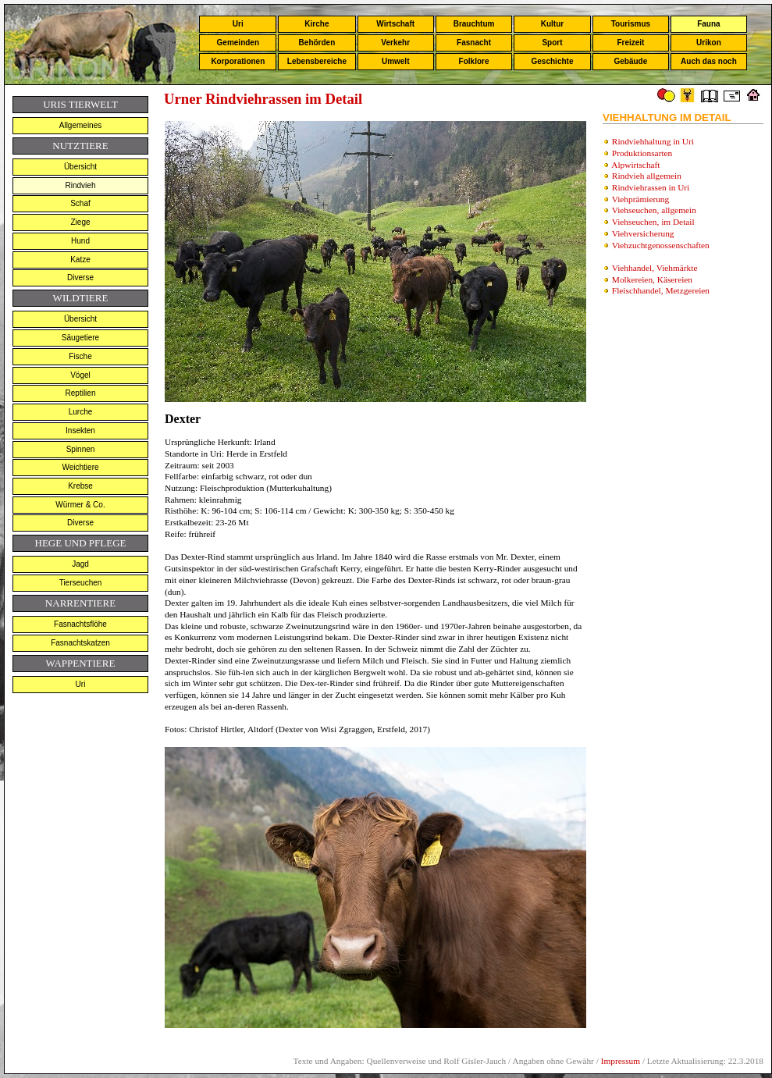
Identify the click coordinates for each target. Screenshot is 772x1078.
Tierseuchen (80, 582)
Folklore (474, 61)
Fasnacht (474, 42)
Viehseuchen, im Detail (653, 221)
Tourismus (630, 24)
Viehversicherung (643, 233)
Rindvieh (81, 185)
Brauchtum (474, 24)
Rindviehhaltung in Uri (653, 141)
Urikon (708, 42)
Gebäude (631, 61)
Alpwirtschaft (635, 164)
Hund (80, 241)
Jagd (80, 564)
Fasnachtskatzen (80, 643)
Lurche (81, 411)
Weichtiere (80, 467)
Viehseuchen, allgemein (654, 210)
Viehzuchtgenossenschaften (661, 245)
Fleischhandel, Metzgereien (661, 290)
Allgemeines (80, 125)
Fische (80, 356)
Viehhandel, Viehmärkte (655, 267)
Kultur (552, 24)
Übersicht (80, 166)
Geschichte (553, 61)
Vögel (80, 375)
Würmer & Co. (80, 504)
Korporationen (238, 61)
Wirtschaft (395, 24)
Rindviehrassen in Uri (650, 187)
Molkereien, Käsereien (652, 279)
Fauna (708, 24)
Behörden (317, 42)
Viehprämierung (641, 199)
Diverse (80, 277)
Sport (552, 42)
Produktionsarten (642, 153)
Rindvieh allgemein (646, 175)
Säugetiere (80, 337)
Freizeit (630, 42)
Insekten (80, 430)
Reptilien (81, 393)
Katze (80, 259)
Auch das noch (709, 61)
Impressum (620, 1061)
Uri (238, 24)
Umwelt (396, 61)
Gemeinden (238, 42)
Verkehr (395, 42)
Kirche (316, 24)
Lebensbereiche (317, 61)
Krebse (80, 486)
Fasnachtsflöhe (80, 624)
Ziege (80, 222)
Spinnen (80, 449)
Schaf (80, 203)
